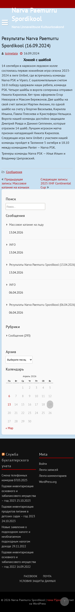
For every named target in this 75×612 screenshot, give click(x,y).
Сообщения (14, 172)
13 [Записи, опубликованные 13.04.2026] (9, 404)
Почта (47, 576)
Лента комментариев (52, 476)
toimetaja (11, 53)
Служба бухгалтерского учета (15, 460)
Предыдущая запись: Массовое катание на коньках (15, 183)
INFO (12, 245)
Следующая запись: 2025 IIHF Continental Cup (56, 183)
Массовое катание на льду (26, 224)
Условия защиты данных (37, 581)
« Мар (9, 428)
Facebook (30, 576)
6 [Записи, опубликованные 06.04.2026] (9, 396)
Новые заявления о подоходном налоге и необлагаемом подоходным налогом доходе (16, 536)
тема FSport (55, 600)
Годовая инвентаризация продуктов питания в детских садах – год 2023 (18, 511)
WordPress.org (48, 482)
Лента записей (48, 470)
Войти (43, 464)
